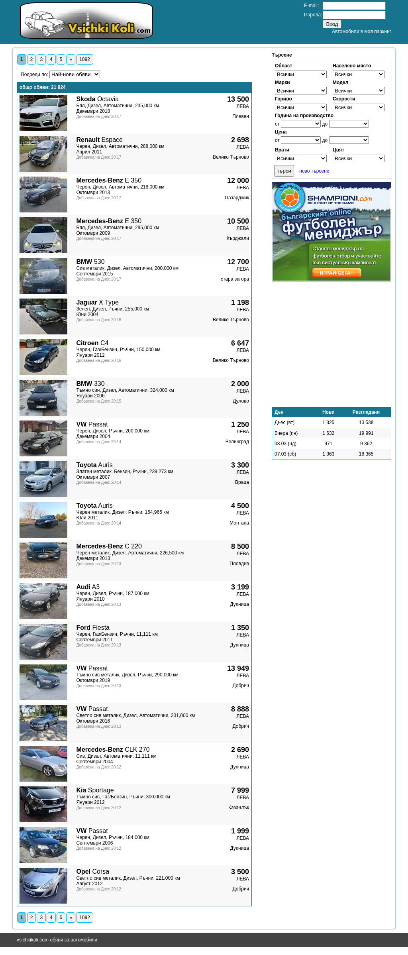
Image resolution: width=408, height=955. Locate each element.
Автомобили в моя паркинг (361, 31)
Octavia (97, 99)
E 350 (108, 180)
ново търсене (314, 171)
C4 (92, 343)
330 (90, 383)
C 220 (109, 546)
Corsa (92, 871)
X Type (97, 302)
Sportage (95, 790)
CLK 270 (112, 749)
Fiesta (93, 627)
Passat (92, 424)
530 (90, 261)
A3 (88, 587)
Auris (94, 465)
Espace (99, 139)
